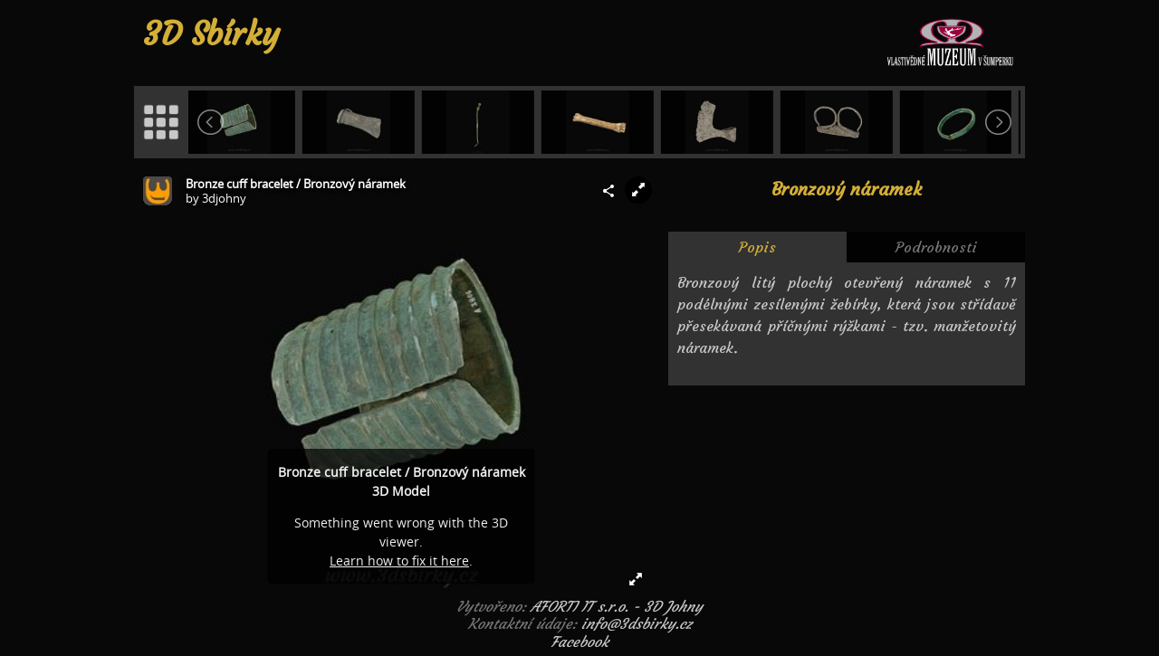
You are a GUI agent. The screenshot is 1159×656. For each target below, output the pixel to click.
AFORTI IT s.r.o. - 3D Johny (617, 606)
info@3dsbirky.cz (636, 623)
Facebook (579, 641)
